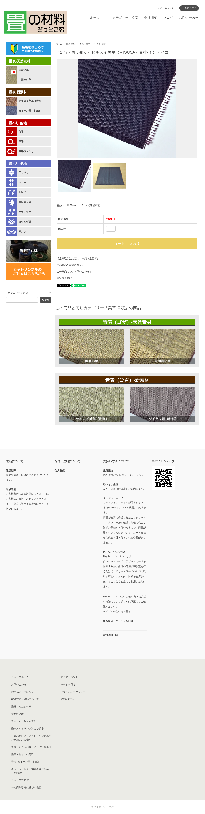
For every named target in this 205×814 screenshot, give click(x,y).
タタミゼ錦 (25, 221)
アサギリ (24, 172)
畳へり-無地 (18, 123)
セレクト (24, 192)
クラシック (25, 211)
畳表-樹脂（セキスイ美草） (79, 44)
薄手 (21, 131)
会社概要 (150, 18)
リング (22, 231)
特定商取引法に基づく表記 (26, 787)
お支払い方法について (23, 691)
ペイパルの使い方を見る (117, 611)
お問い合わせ (188, 18)
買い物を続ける (65, 277)
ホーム (95, 18)
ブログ (168, 18)
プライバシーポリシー (73, 691)
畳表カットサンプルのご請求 (27, 728)
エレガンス (25, 201)
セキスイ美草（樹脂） (31, 100)
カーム (22, 182)
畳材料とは (17, 713)
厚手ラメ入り (26, 151)
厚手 (21, 141)
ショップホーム (20, 677)
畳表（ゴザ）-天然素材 (127, 322)
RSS (63, 699)
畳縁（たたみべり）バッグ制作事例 (31, 747)
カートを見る (68, 684)
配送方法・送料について (25, 699)
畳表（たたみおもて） (23, 721)
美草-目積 (101, 44)
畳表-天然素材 (19, 61)
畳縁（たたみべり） (22, 706)
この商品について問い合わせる (74, 271)
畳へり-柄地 (18, 164)
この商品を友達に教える (70, 265)
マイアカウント (166, 8)
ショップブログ (20, 780)
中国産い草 (25, 79)
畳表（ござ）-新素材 (127, 380)
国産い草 (24, 69)
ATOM (70, 699)
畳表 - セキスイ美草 (22, 754)
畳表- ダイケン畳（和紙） (25, 761)
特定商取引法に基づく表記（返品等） (78, 258)
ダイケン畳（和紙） (30, 110)
